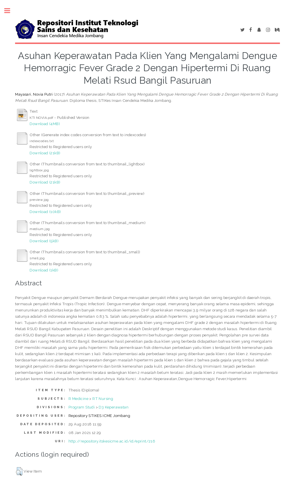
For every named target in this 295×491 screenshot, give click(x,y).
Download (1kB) (44, 270)
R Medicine (78, 398)
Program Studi (81, 407)
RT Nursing (102, 398)
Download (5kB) (44, 241)
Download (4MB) (45, 123)
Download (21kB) (45, 153)
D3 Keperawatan (113, 407)
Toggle (10, 10)
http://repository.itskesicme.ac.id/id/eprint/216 (111, 441)
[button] (19, 471)
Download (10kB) (45, 211)
